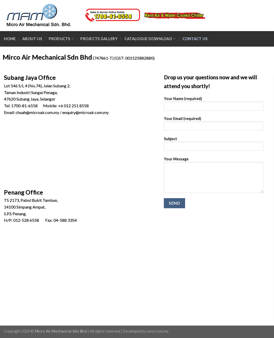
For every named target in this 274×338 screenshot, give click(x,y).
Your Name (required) (213, 105)
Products (61, 38)
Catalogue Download (150, 38)
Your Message (213, 177)
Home (10, 39)
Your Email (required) (213, 125)
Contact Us (195, 39)
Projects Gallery (99, 39)
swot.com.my (157, 331)
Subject (213, 145)
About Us (32, 39)
